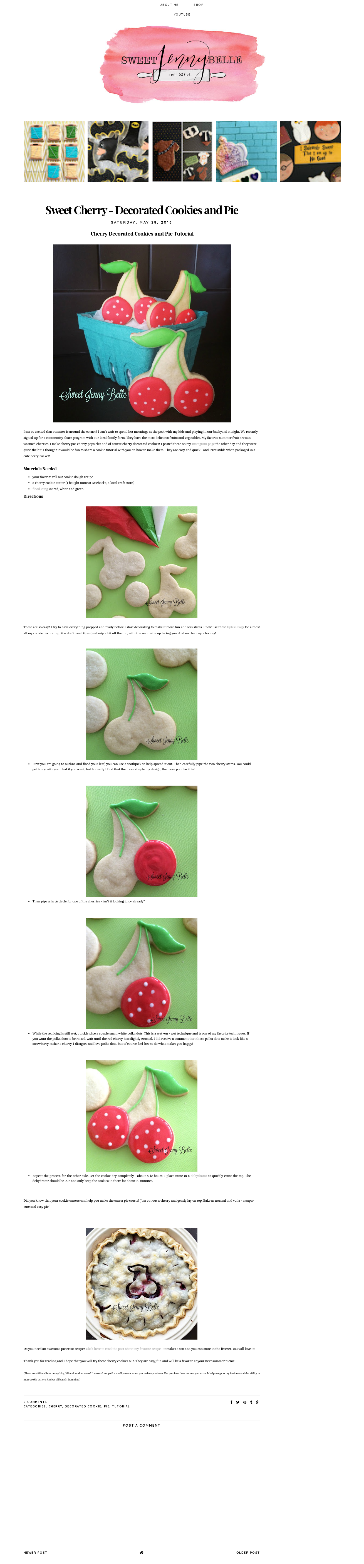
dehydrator (199, 1176)
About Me (169, 5)
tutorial (121, 1406)
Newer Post (36, 1553)
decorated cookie (83, 1406)
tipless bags (235, 627)
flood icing (40, 489)
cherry (55, 1406)
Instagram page (203, 444)
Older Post (248, 1553)
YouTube (182, 14)
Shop (199, 5)
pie (107, 1406)
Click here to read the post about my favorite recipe (122, 1349)
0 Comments (35, 1402)
